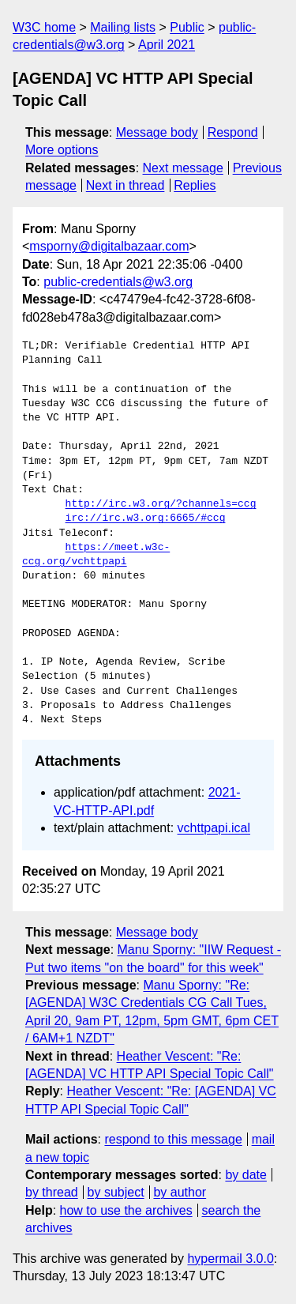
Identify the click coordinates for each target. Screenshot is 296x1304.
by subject (116, 1192)
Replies (194, 185)
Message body (157, 132)
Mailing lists (122, 27)
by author (179, 1192)
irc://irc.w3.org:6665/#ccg (146, 518)
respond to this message (173, 1139)
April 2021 (166, 44)
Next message (183, 168)
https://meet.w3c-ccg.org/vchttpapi (96, 555)
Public (187, 27)
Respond (233, 132)
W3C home (44, 27)
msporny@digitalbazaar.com (109, 246)
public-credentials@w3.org (118, 281)
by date (245, 1175)
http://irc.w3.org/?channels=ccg (161, 504)
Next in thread (125, 185)
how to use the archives (126, 1210)
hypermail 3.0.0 (230, 1258)
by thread (51, 1192)
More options (62, 149)
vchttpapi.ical (214, 828)
